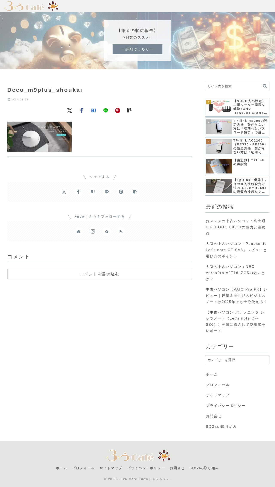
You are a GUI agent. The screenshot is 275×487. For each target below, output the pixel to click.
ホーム (212, 374)
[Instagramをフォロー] (92, 231)
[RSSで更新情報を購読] (121, 231)
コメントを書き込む (99, 273)
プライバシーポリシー (226, 405)
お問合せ (214, 416)
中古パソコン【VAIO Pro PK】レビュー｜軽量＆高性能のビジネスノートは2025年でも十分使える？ (236, 296)
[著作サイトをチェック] (78, 231)
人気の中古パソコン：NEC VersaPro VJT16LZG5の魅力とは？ (235, 273)
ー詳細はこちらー (137, 49)
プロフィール (218, 385)
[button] (129, 110)
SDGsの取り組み (221, 426)
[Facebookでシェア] (81, 110)
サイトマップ (218, 395)
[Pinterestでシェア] (117, 110)
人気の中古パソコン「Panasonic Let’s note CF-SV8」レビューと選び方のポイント (236, 250)
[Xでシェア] (69, 110)
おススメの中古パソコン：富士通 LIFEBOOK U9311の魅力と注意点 (236, 227)
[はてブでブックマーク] (93, 110)
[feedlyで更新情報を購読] (106, 231)
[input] (237, 86)
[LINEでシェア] (105, 110)
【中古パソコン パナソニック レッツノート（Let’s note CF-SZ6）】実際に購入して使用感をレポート (236, 322)
